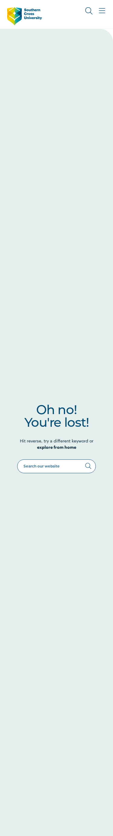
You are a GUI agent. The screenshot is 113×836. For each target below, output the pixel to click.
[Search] (88, 466)
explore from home (56, 447)
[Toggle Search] (89, 11)
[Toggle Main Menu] (102, 11)
